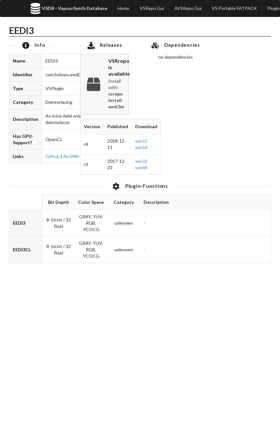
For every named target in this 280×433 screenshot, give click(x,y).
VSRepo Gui (152, 8)
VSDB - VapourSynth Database (68, 8)
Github (52, 156)
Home (123, 8)
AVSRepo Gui (188, 8)
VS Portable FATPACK (234, 8)
